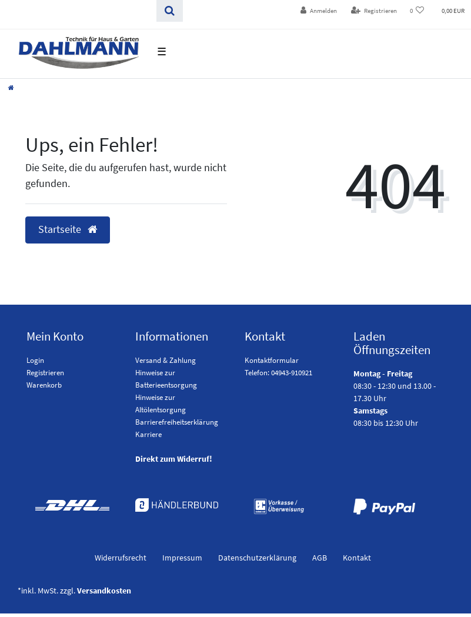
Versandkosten (104, 590)
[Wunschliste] (417, 11)
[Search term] (78, 11)
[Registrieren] (374, 11)
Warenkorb (44, 385)
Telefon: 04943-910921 (278, 372)
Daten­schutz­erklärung (257, 557)
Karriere (148, 434)
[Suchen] (169, 11)
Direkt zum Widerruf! (173, 458)
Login (35, 360)
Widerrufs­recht (120, 557)
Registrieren (45, 372)
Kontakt (357, 557)
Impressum (182, 557)
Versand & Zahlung (165, 360)
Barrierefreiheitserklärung (176, 422)
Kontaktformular (272, 360)
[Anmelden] (318, 11)
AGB (319, 557)
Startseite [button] (67, 229)
